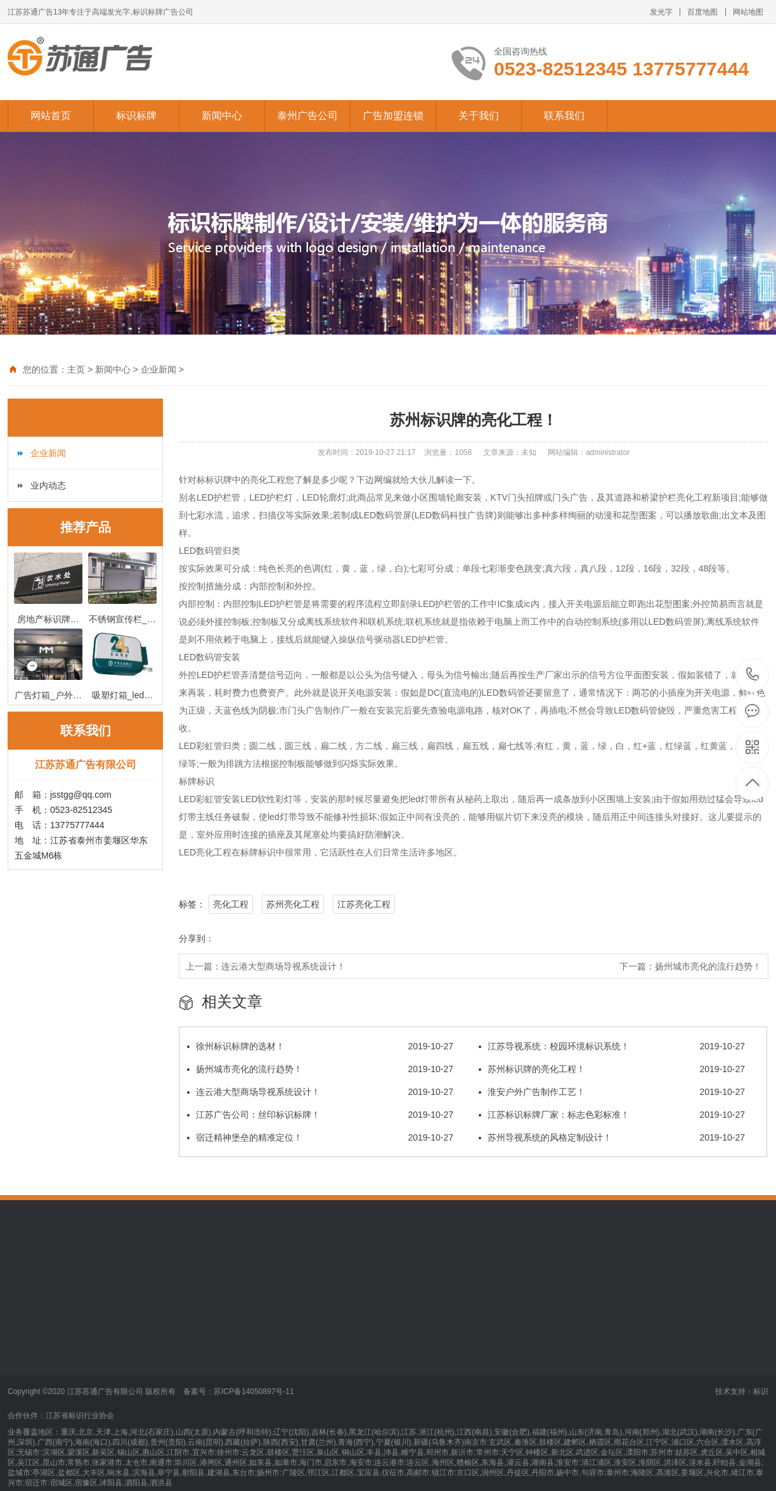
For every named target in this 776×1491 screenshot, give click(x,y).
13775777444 (753, 674)
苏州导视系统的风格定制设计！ (612, 1137)
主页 (76, 369)
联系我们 (564, 115)
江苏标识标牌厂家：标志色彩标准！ (612, 1114)
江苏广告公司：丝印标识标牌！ (320, 1114)
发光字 (661, 12)
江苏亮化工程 (364, 904)
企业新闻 (158, 369)
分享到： (196, 938)
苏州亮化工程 (293, 904)
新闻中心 (222, 115)
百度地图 (702, 12)
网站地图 (748, 12)
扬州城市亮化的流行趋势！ (708, 966)
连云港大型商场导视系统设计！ (283, 966)
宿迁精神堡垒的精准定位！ (320, 1137)
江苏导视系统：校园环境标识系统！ (612, 1046)
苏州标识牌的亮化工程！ (612, 1069)
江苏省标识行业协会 (80, 1415)
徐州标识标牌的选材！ (320, 1046)
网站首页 (50, 115)
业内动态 (48, 485)
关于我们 (478, 115)
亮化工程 (231, 904)
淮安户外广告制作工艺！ (612, 1091)
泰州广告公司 (307, 115)
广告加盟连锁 (393, 115)
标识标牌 (136, 115)
